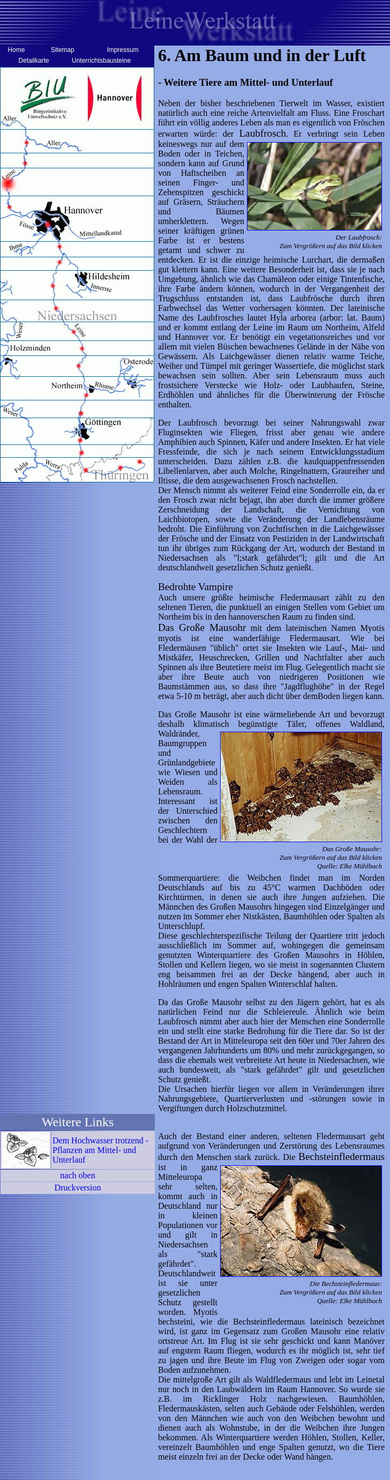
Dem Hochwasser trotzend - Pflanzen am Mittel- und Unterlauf (100, 1150)
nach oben (77, 1175)
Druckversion (77, 1187)
